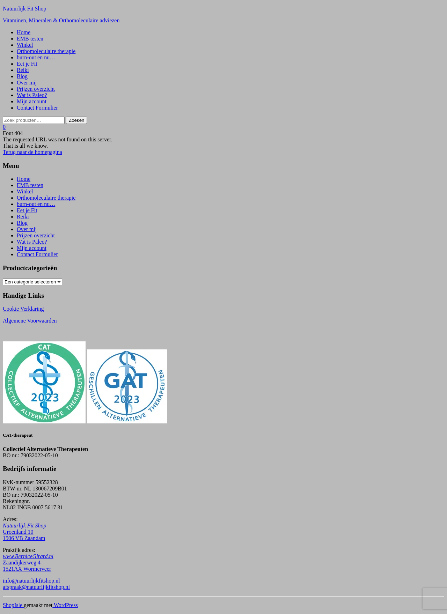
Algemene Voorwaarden (30, 321)
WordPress (65, 605)
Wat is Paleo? (32, 95)
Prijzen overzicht (36, 89)
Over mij (27, 83)
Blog (22, 76)
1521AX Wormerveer (27, 569)
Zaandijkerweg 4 (22, 562)
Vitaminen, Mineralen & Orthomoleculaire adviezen (61, 20)
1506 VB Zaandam (24, 538)
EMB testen (30, 39)
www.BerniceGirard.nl (28, 556)
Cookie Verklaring (23, 309)
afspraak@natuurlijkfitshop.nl (36, 587)
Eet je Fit (27, 64)
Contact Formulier (37, 108)
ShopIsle (13, 605)
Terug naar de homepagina (32, 152)
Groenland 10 (18, 532)
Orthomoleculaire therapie (46, 51)
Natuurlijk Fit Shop (24, 9)
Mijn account (31, 101)
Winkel (25, 45)
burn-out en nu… (36, 57)
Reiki (23, 70)
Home (23, 32)
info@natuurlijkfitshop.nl (31, 581)
